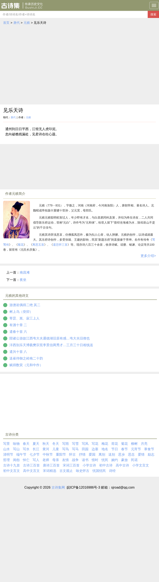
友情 (65, 460)
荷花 (114, 443)
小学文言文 (140, 465)
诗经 (112, 471)
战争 (75, 460)
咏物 (16, 443)
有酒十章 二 (18, 325)
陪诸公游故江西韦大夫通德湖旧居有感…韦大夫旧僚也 (49, 338)
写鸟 (65, 449)
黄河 (45, 449)
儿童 (55, 449)
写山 (16, 449)
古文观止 (66, 471)
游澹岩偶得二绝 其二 (24, 305)
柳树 (134, 443)
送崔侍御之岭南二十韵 (26, 358)
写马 (75, 449)
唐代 (16, 22)
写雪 (75, 443)
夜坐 (23, 280)
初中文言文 (11, 471)
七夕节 (34, 454)
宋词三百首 (71, 465)
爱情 (141, 454)
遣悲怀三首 (60, 244)
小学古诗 (89, 465)
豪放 (124, 460)
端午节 (21, 454)
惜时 (95, 460)
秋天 (45, 443)
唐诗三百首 (51, 465)
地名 (104, 449)
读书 (85, 460)
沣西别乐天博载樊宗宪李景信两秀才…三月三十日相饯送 (51, 345)
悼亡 (26, 460)
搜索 (153, 14)
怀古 (72, 454)
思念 (131, 454)
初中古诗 (106, 465)
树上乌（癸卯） (21, 311)
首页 (6, 22)
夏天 (36, 443)
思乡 (121, 454)
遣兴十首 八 (18, 351)
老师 (45, 460)
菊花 (21, 244)
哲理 (6, 460)
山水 (6, 449)
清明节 (8, 454)
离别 (102, 454)
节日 (114, 449)
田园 (85, 449)
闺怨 (16, 460)
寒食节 (149, 449)
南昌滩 (25, 272)
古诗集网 (58, 487)
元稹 (27, 22)
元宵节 (136, 449)
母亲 (55, 460)
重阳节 (61, 454)
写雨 (65, 443)
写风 (85, 443)
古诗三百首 (31, 465)
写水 (26, 449)
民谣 (134, 460)
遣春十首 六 (18, 331)
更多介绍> (148, 256)
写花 (95, 443)
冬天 (55, 443)
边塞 (95, 449)
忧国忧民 (99, 471)
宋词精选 (49, 471)
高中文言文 (31, 471)
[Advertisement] (39, 64)
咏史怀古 (82, 471)
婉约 (114, 460)
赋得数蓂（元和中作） (26, 365)
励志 (151, 454)
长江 (36, 449)
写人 (36, 460)
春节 (124, 449)
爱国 (92, 454)
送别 (111, 454)
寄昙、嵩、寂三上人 (24, 318)
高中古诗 (122, 465)
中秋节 (48, 454)
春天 (26, 443)
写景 (6, 443)
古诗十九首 (11, 465)
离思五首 (38, 244)
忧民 (104, 460)
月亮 (144, 443)
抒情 (82, 454)
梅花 (104, 443)
